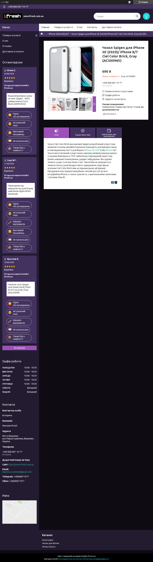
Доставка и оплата (111, 27)
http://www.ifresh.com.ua (21, 464)
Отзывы (7, 46)
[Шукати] (137, 16)
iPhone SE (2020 (93, 150)
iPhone (109, 150)
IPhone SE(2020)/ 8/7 (59, 34)
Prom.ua (92, 556)
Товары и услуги (62, 27)
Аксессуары (47, 540)
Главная (45, 27)
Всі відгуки (19, 348)
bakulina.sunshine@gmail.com (17, 472)
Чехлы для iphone (50, 543)
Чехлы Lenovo (48, 547)
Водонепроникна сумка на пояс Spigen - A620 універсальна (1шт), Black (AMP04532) (20, 100)
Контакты (92, 27)
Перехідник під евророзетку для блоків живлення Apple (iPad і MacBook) (20, 189)
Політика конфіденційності (96, 559)
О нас (80, 27)
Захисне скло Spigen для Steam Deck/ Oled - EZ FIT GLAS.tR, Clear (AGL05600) (20, 288)
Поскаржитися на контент (71, 559)
